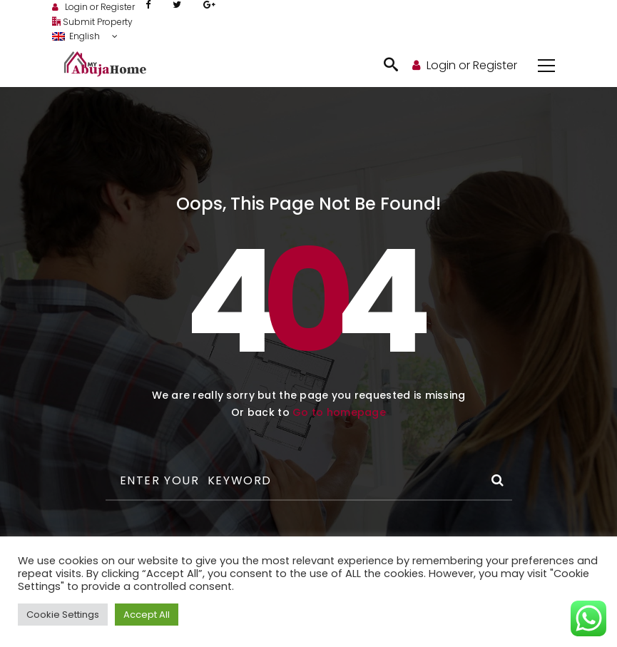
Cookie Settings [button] (62, 614)
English (77, 36)
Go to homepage (339, 412)
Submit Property (92, 22)
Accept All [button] (146, 614)
